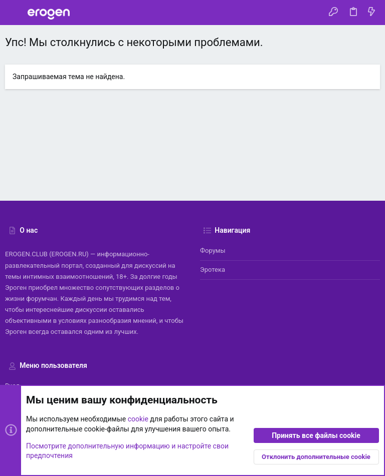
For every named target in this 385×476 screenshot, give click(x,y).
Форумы (213, 250)
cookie (138, 419)
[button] (15, 12)
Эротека (212, 269)
